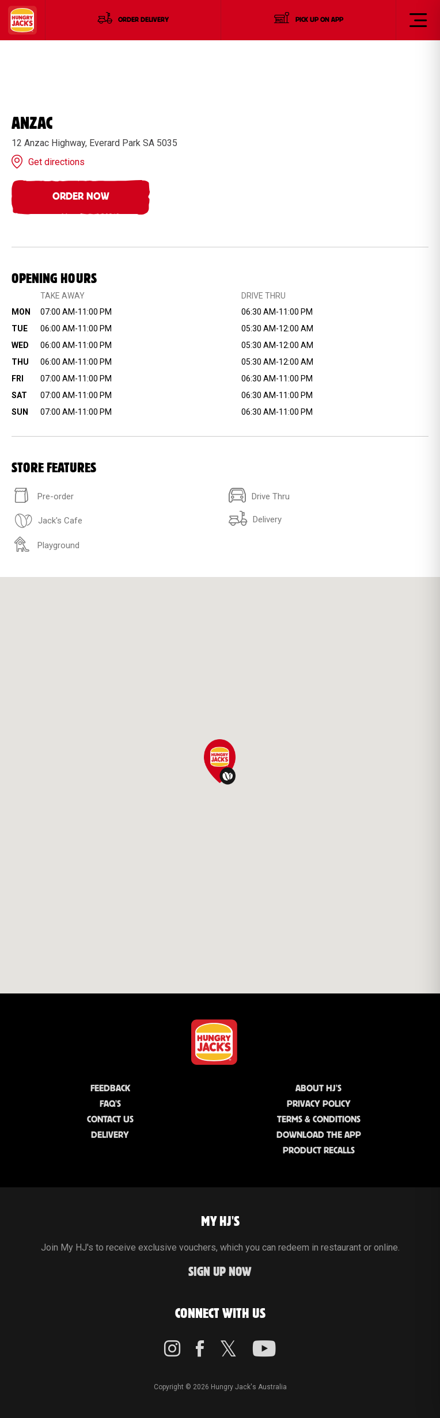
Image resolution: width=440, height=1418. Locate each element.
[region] (220, 785)
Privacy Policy (319, 1104)
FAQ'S (110, 1104)
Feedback (110, 1089)
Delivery (110, 1135)
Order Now (80, 196)
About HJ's (318, 1089)
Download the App (318, 1135)
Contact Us (110, 1120)
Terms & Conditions (319, 1120)
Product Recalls (319, 1151)
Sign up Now (220, 1272)
